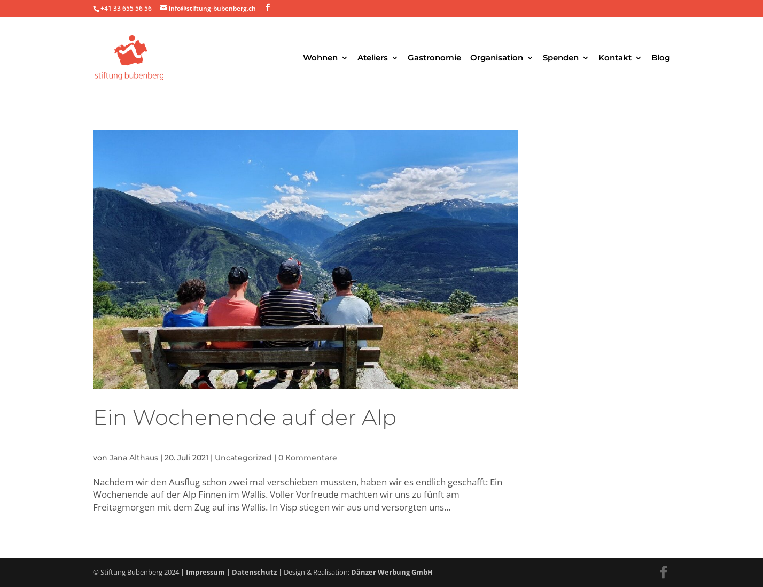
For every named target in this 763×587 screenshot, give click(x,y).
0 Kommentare (307, 457)
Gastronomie (434, 58)
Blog (660, 58)
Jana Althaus (134, 457)
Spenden (561, 58)
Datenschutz (254, 572)
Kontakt (615, 58)
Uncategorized (243, 457)
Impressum (205, 572)
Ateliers (372, 58)
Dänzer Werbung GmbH (392, 572)
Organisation (496, 58)
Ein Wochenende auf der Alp (244, 417)
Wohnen (320, 58)
